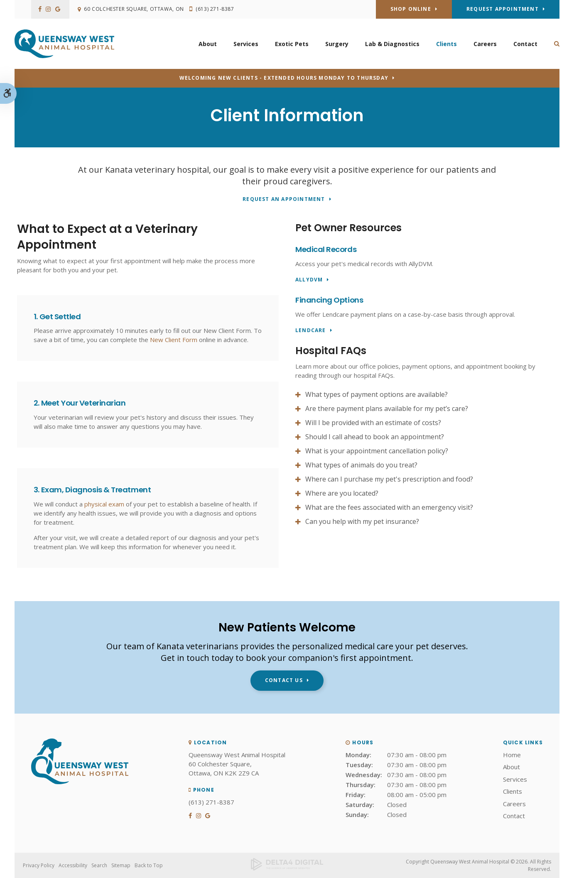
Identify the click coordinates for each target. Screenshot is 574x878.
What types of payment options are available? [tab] (376, 394)
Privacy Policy (38, 865)
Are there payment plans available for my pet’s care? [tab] (386, 408)
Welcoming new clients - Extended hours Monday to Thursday (283, 77)
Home (512, 755)
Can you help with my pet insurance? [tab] (362, 521)
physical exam (104, 504)
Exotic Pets (292, 44)
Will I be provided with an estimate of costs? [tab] (373, 422)
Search (99, 865)
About (208, 44)
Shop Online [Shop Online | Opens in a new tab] (410, 8)
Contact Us (284, 680)
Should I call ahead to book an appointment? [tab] (374, 436)
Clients (446, 44)
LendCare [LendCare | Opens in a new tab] (310, 331)
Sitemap (120, 865)
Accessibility (73, 865)
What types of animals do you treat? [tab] (361, 465)
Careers (485, 44)
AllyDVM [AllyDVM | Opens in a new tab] (309, 280)
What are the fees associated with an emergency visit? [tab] (389, 507)
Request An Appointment (284, 199)
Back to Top (149, 865)
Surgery (336, 44)
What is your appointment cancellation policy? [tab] (376, 450)
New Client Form (173, 339)
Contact (525, 44)
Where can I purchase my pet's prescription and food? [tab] (389, 479)
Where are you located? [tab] (341, 493)
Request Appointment (502, 8)
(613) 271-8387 (217, 9)
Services (245, 44)
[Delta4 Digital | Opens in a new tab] (286, 865)
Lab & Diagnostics (392, 44)
